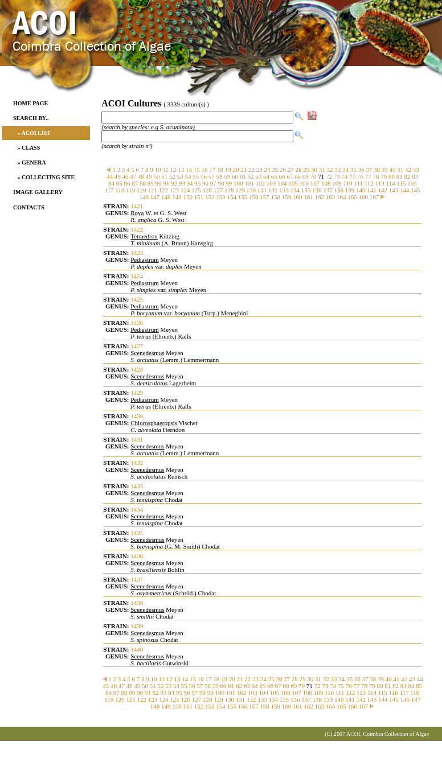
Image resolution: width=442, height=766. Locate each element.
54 (188, 176)
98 (221, 183)
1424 (136, 276)
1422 (136, 229)
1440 (136, 649)
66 (282, 176)
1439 (136, 626)
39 (385, 169)
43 (416, 169)
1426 (136, 322)
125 (196, 190)
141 (371, 190)
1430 (136, 416)
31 (322, 169)
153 (221, 196)
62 (251, 176)
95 (197, 183)
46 (125, 176)
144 (405, 190)
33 (337, 169)
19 (228, 169)
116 (411, 183)
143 (394, 190)
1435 (136, 532)
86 (127, 183)
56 (203, 176)
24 (267, 169)
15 (197, 169)
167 (374, 196)
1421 (136, 206)
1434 (136, 509)
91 (166, 183)
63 (258, 176)
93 (182, 183)
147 (155, 196)
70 (313, 176)
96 (205, 183)
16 (205, 169)
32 (330, 169)
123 (174, 190)
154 (231, 196)
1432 (136, 462)
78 (376, 176)
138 (339, 190)
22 (251, 169)
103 (271, 183)
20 (236, 169)
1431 (136, 439)
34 (345, 169)
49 (149, 176)
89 (151, 183)
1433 (136, 486)
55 (196, 176)
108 (326, 183)
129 (240, 190)
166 (363, 196)
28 (299, 169)
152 (210, 196)
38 (377, 169)
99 (229, 183)
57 (211, 176)
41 (400, 169)
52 (172, 176)
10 (157, 169)
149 (177, 196)
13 (181, 169)
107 (315, 183)
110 (348, 183)
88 (143, 183)
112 (369, 183)
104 (282, 183)
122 (164, 190)
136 (317, 190)
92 (174, 183)
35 (353, 169)
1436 (136, 556)
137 (328, 190)
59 (227, 176)
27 (291, 169)
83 (415, 176)
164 (341, 196)
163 (330, 196)
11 (165, 169)
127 (218, 190)
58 (219, 176)
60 (235, 176)
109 (337, 183)
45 (117, 176)
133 (284, 190)
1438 (136, 602)
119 (130, 190)
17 (212, 169)
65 (274, 176)
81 (399, 176)
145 (415, 190)
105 (293, 183)
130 (251, 190)
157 (264, 196)
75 (352, 176)
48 (141, 176)
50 (157, 176)
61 (243, 176)
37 (369, 169)
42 (408, 169)
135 (306, 190)
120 (141, 190)
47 (133, 176)
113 (379, 183)
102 (260, 183)
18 (220, 169)
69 (305, 176)
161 (308, 196)
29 (306, 169)
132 (273, 190)
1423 (136, 252)
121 (152, 190)
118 (119, 190)
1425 (136, 299)
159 (287, 196)
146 (144, 196)
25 (275, 169)
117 (108, 190)
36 (361, 169)
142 (383, 190)
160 (297, 196)
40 (393, 169)
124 (185, 190)
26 (283, 169)
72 (329, 176)
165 (352, 196)
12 (173, 169)
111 (358, 183)
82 (407, 176)
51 (164, 176)
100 (238, 183)
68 (297, 176)
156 (254, 196)
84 (111, 183)
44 (110, 176)
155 (243, 196)
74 (345, 176)
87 (135, 183)
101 (249, 183)
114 (390, 183)
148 (166, 196)
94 (190, 183)
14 (189, 169)
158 (275, 196)
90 (158, 183)
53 (180, 176)
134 (295, 190)
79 (383, 176)
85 (119, 183)
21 (243, 169)
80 (391, 176)
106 (304, 183)
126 (207, 190)
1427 (136, 346)
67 (290, 176)
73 (337, 176)
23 (259, 169)
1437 (136, 579)
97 (213, 183)
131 (262, 190)
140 (361, 190)
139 (350, 190)
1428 (136, 369)
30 (314, 169)
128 (229, 190)
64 (266, 176)
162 (319, 196)
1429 (136, 392)
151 (199, 196)
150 (188, 196)
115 (401, 183)
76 (360, 176)
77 (368, 176)
